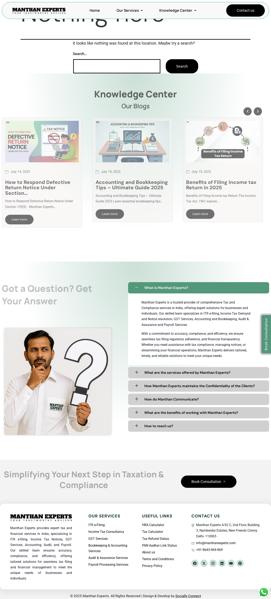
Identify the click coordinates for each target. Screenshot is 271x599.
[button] (208, 482)
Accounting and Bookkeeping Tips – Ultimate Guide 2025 (132, 185)
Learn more (19, 219)
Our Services (130, 10)
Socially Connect (188, 596)
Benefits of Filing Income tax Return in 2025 (221, 185)
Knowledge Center (177, 10)
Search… (80, 54)
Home (95, 10)
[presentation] (247, 111)
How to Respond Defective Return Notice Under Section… (37, 187)
